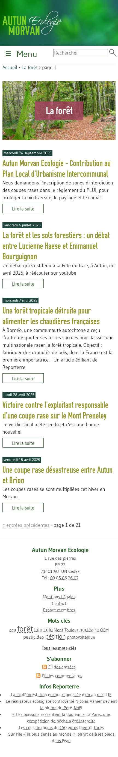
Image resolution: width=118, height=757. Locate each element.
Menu (27, 54)
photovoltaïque (81, 637)
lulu (38, 629)
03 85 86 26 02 (64, 577)
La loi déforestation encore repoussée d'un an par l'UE (61, 694)
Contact (59, 603)
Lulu (48, 629)
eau (12, 630)
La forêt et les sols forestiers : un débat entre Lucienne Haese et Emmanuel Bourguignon (56, 245)
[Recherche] (80, 53)
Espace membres (59, 610)
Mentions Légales (59, 596)
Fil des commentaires (62, 675)
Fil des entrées (62, 667)
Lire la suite (23, 208)
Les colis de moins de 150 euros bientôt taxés (61, 727)
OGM (104, 630)
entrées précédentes (25, 525)
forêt (25, 628)
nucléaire (89, 630)
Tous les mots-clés (59, 648)
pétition (55, 636)
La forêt (30, 67)
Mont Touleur (66, 630)
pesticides (33, 637)
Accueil (9, 67)
